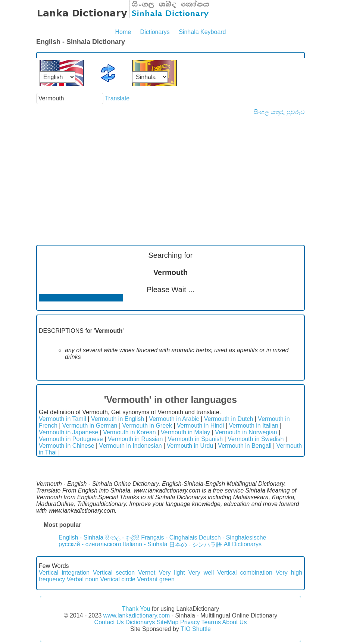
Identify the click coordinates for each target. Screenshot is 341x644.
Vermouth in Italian (253, 425)
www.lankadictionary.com (136, 615)
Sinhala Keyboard (202, 32)
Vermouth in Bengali (244, 446)
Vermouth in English (117, 419)
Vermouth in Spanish (195, 439)
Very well (201, 572)
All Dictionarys (243, 544)
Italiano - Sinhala (145, 544)
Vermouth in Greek (147, 425)
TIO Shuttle (196, 629)
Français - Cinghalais (169, 537)
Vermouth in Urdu (190, 446)
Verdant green (156, 579)
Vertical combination (244, 572)
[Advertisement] (170, 171)
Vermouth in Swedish (256, 439)
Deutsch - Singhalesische (232, 537)
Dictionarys (155, 32)
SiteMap (168, 622)
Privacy (190, 622)
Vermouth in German (90, 425)
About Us (234, 622)
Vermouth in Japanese (68, 432)
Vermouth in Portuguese (71, 439)
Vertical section (114, 572)
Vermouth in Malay (185, 432)
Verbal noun (82, 579)
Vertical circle (117, 579)
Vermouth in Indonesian (130, 446)
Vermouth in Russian (135, 439)
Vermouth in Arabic (174, 419)
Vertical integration (64, 572)
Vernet (146, 572)
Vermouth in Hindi (200, 425)
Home (123, 32)
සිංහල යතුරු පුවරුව (279, 112)
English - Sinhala (81, 537)
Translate (117, 98)
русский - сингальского (90, 544)
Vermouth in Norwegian (246, 432)
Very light (172, 572)
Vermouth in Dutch (228, 419)
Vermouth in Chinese (66, 446)
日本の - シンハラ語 (195, 544)
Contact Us (109, 622)
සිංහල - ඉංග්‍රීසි (122, 537)
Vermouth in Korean (129, 432)
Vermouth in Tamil (62, 419)
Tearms (211, 622)
